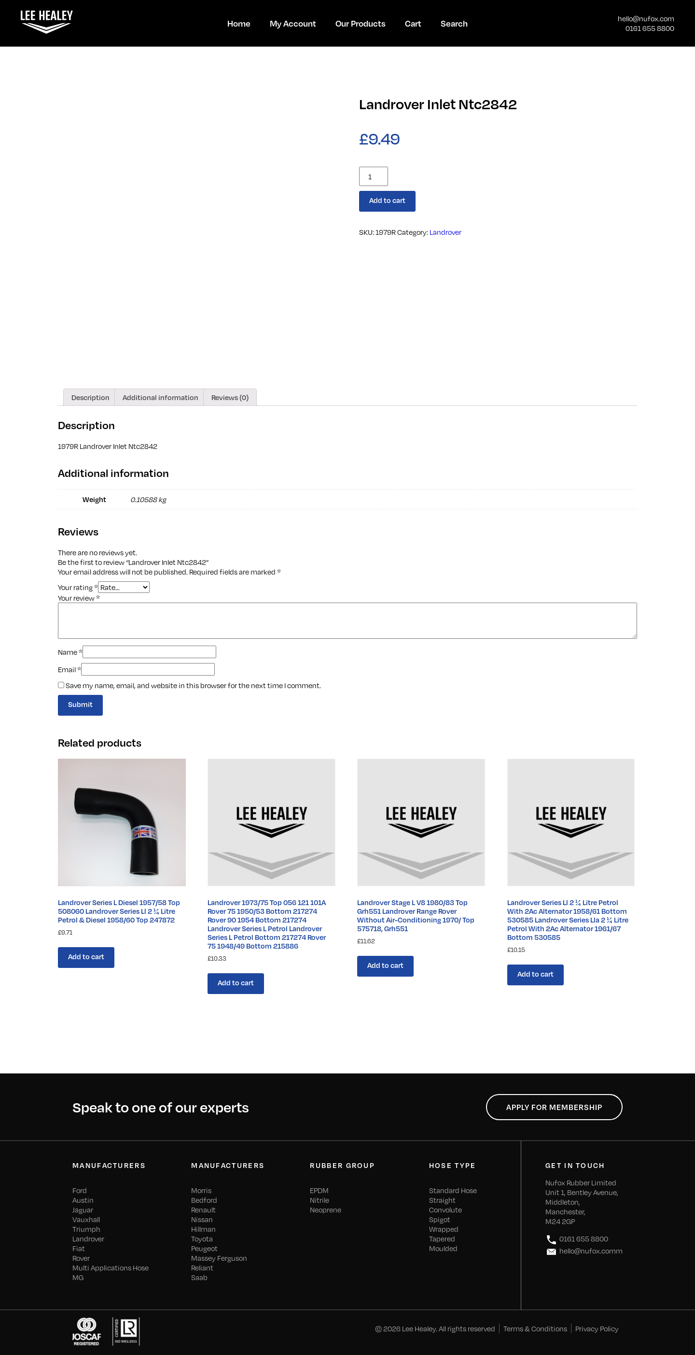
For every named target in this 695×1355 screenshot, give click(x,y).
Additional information (160, 397)
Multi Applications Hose (110, 1267)
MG (77, 1277)
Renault (203, 1209)
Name (70, 652)
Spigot (439, 1219)
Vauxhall (86, 1219)
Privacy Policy (597, 1328)
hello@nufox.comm (584, 1252)
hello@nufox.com (646, 18)
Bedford (204, 1200)
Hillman (203, 1229)
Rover (81, 1258)
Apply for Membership (554, 1107)
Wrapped (444, 1229)
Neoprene (325, 1209)
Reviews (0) (230, 397)
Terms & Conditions (535, 1328)
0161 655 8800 (650, 28)
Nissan (202, 1219)
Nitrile (319, 1200)
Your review (79, 598)
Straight (442, 1200)
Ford (79, 1190)
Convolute (445, 1209)
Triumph (86, 1229)
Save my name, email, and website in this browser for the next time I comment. (193, 685)
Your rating (78, 586)
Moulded (443, 1248)
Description (90, 397)
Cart (413, 23)
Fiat (78, 1248)
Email (69, 669)
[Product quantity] (373, 176)
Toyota (202, 1238)
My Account (293, 23)
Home (238, 23)
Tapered (442, 1238)
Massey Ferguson (219, 1258)
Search (454, 23)
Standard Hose (453, 1190)
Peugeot (204, 1248)
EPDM (319, 1190)
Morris (201, 1190)
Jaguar (82, 1209)
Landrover (445, 232)
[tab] (90, 397)
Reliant (202, 1267)
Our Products (360, 23)
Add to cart (387, 200)
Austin (83, 1200)
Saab (199, 1277)
